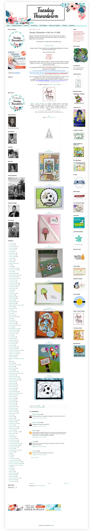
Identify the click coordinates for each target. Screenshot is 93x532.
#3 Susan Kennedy (49, 45)
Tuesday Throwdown (13, 460)
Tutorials (11, 468)
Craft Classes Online (13, 283)
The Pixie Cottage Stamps (15, 443)
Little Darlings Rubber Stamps (15, 350)
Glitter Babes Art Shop (14, 328)
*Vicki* (33, 441)
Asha (49, 184)
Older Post (66, 483)
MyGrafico (11, 369)
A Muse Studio (12, 248)
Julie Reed (34, 451)
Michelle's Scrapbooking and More (16, 358)
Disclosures (71, 25)
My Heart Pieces (12, 368)
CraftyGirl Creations (13, 285)
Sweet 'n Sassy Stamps (55, 84)
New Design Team (13, 371)
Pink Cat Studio (12, 386)
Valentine (11, 469)
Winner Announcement (14, 478)
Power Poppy (12, 389)
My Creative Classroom (14, 364)
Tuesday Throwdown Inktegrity (16, 463)
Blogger (52, 525)
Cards (34, 407)
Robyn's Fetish (12, 398)
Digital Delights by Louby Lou (15, 305)
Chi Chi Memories (13, 276)
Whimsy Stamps (12, 474)
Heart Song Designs (13, 330)
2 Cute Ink (11, 243)
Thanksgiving (12, 436)
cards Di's (11, 271)
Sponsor (11, 415)
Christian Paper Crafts (14, 278)
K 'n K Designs (12, 336)
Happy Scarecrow (49, 151)
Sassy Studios (12, 405)
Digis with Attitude (13, 301)
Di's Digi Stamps (12, 298)
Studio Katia (12, 425)
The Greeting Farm (13, 440)
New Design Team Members (15, 373)
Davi (49, 212)
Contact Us (26, 25)
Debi (49, 246)
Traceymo (49, 375)
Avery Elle (11, 258)
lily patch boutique (13, 346)
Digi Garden (11, 300)
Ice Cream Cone (49, 213)
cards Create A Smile (13, 270)
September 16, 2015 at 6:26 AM (39, 446)
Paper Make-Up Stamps (14, 379)
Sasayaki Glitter (12, 401)
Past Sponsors (34, 25)
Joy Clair (11, 335)
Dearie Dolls (12, 295)
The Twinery (12, 448)
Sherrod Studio (12, 408)
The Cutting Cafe (13, 438)
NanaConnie (49, 308)
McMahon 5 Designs (13, 353)
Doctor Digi (11, 306)
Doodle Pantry (12, 308)
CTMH (10, 291)
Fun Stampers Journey (14, 325)
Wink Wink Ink (12, 476)
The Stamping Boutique (14, 445)
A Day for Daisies (13, 246)
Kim (49, 280)
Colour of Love (12, 280)
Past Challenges (43, 25)
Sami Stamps (12, 399)
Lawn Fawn (11, 345)
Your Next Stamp (13, 481)
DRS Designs (12, 311)
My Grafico (11, 366)
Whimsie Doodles (13, 473)
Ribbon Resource (13, 394)
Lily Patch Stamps (13, 348)
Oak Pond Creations (13, 376)
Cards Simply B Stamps (14, 275)
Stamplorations (12, 421)
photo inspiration (12, 384)
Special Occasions (13, 413)
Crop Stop (11, 290)
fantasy (10, 318)
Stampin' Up (12, 418)
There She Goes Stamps (14, 450)
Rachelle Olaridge (36, 414)
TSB (10, 453)
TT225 (10, 456)
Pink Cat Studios (12, 388)
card (10, 264)
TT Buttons (64, 25)
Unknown (34, 430)
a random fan (12, 249)
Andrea (49, 150)
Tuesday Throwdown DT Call (15, 461)
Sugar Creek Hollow (13, 426)
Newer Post (32, 483)
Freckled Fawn (12, 321)
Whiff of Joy (11, 471)
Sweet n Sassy (12, 433)
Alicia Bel (11, 251)
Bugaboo (11, 261)
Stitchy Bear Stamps (13, 423)
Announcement (12, 254)
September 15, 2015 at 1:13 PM (39, 426)
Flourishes (11, 320)
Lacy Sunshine (12, 343)
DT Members (12, 315)
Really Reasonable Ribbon (15, 393)
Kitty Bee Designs (13, 341)
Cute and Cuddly (13, 293)
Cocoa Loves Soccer (50, 117)
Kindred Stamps (12, 340)
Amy (49, 116)
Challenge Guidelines (16, 25)
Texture (10, 435)
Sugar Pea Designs (13, 428)
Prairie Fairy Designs (13, 391)
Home (8, 25)
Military (10, 361)
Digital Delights (12, 303)
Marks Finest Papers (13, 352)
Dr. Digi (10, 310)
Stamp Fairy (12, 416)
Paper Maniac (12, 381)
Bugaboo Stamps (13, 263)
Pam (49, 341)
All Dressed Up (12, 253)
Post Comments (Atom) (40, 485)
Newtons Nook (12, 374)
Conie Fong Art (12, 281)
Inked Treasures (12, 333)
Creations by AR (12, 286)
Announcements (12, 256)
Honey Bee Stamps (13, 331)
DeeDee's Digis (12, 296)
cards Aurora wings (13, 268)
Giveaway (11, 326)
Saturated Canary (13, 406)
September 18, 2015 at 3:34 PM (39, 454)
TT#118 (11, 455)
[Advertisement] (49, 470)
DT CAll (11, 313)
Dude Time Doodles (13, 316)
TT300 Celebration (13, 458)
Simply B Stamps (13, 410)
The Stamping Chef (13, 446)
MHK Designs (12, 356)
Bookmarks (11, 259)
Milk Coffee (11, 363)
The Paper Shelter (13, 441)
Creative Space (12, 288)
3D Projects (11, 244)
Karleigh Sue (12, 338)
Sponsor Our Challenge (54, 25)
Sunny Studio (12, 430)
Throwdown (11, 451)
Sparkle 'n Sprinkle (13, 411)
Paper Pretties (12, 383)
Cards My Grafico (13, 273)
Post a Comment (34, 457)
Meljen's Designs (13, 355)
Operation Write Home (14, 378)
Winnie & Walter (12, 479)
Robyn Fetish (12, 396)
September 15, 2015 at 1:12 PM (39, 418)
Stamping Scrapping (13, 420)
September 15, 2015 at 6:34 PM (39, 437)
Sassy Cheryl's (12, 403)
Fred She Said (12, 323)
